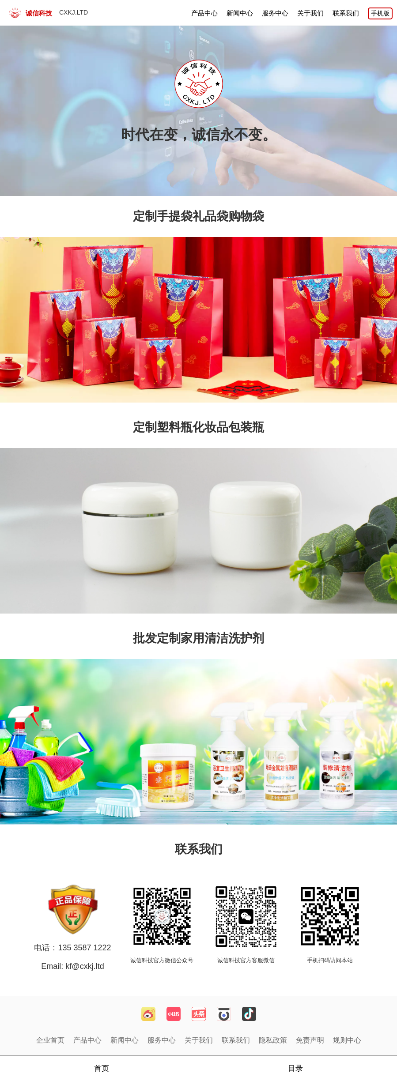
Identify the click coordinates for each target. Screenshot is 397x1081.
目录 (295, 1068)
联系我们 (346, 13)
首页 (101, 1068)
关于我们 (310, 13)
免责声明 (310, 1040)
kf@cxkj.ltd (83, 966)
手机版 (380, 13)
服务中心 (275, 13)
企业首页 (50, 1040)
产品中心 (204, 13)
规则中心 (347, 1040)
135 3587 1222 (84, 947)
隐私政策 (273, 1040)
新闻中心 (240, 13)
